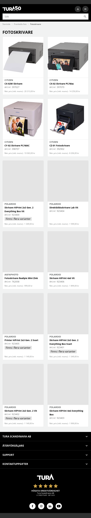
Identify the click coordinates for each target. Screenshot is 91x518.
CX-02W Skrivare (13, 83)
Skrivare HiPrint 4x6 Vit (62, 278)
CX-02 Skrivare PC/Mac (61, 83)
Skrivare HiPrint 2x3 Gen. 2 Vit (21, 410)
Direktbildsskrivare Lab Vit (63, 207)
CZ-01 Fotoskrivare (59, 145)
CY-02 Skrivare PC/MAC (17, 145)
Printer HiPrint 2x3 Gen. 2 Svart (21, 340)
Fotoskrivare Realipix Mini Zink (21, 278)
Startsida (6, 24)
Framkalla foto (20, 24)
